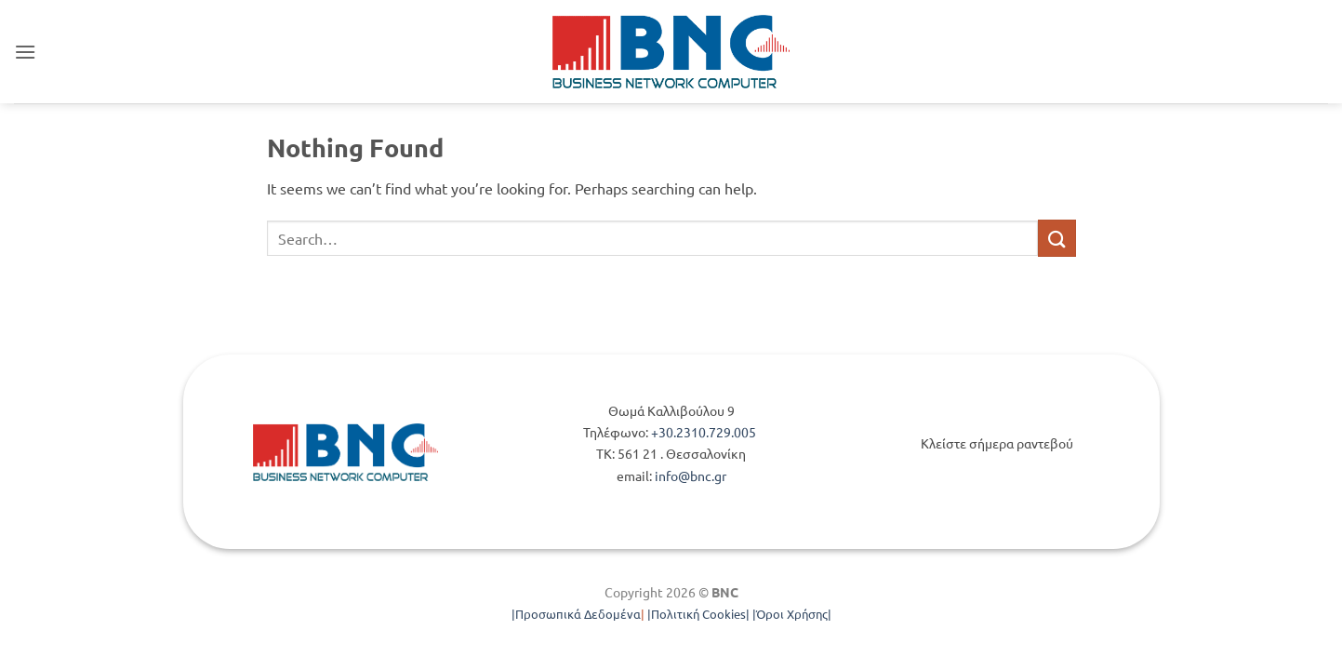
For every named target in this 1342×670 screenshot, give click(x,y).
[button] (25, 51)
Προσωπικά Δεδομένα (578, 614)
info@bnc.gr (690, 475)
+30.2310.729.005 (705, 431)
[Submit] (1056, 238)
